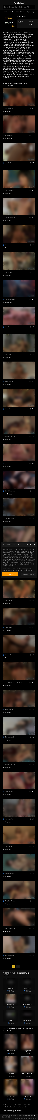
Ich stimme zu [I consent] (10, 574)
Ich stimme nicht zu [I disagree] (28, 574)
